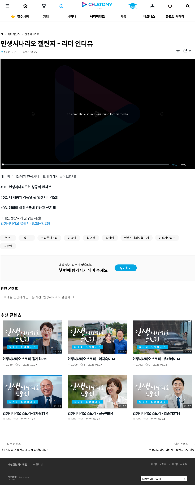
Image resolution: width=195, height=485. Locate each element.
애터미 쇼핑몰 (158, 464)
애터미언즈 (14, 34)
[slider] (86, 164)
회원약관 (38, 464)
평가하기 (126, 268)
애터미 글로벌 (179, 464)
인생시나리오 (31, 34)
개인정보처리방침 (17, 464)
